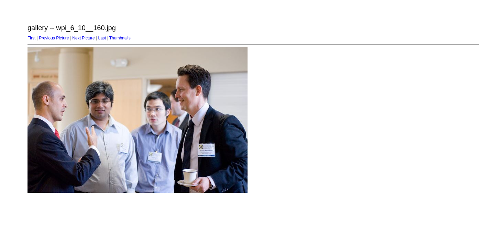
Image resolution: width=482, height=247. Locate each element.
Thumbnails (120, 38)
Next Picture (83, 38)
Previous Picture (54, 38)
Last (102, 38)
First (31, 38)
